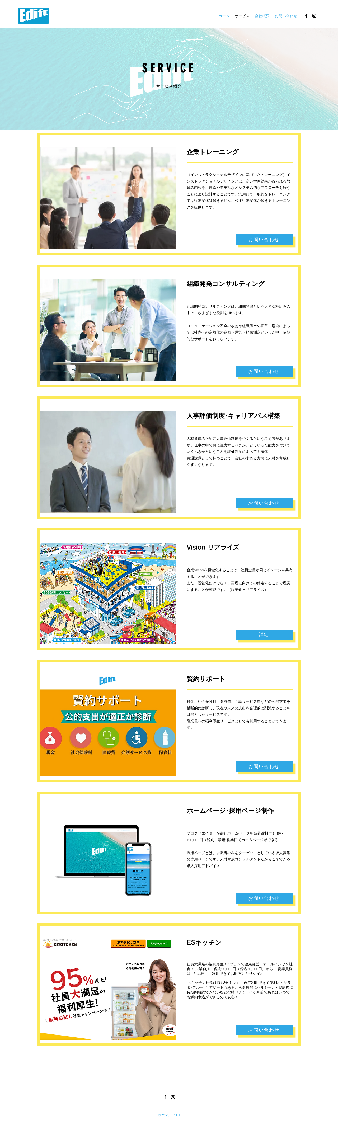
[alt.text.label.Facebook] (306, 16)
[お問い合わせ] (264, 239)
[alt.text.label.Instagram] (314, 16)
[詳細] (264, 635)
